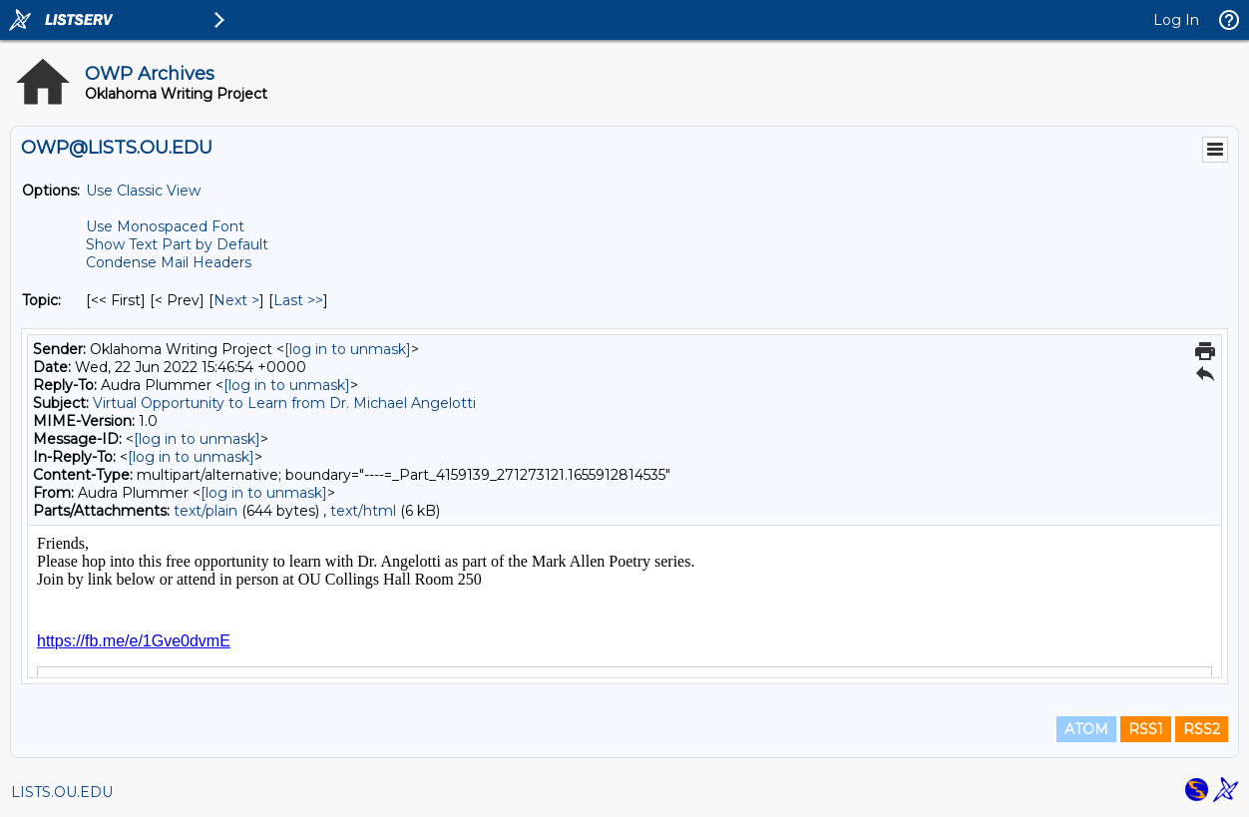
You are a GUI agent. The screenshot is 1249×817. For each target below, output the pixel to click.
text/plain (205, 511)
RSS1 (1145, 729)
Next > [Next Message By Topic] (236, 300)
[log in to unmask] (347, 349)
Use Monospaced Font (165, 226)
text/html (363, 511)
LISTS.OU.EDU (62, 792)
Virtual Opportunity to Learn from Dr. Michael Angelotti (284, 403)
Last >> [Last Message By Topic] (298, 300)
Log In (1176, 20)
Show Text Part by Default (177, 244)
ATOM (1086, 729)
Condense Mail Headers (168, 262)
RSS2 (1201, 729)
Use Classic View (143, 191)
